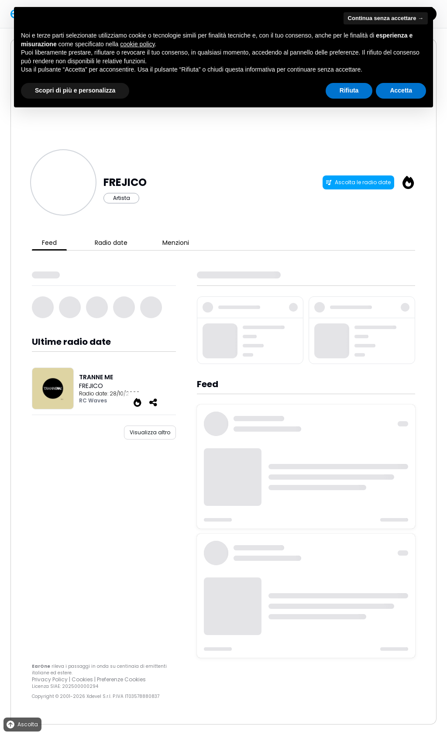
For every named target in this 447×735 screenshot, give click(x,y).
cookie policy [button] (137, 44)
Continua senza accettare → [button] (385, 18)
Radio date (111, 242)
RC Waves (93, 400)
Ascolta (21, 724)
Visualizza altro (150, 432)
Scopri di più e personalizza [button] (75, 90)
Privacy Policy (50, 679)
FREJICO (91, 385)
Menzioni (175, 242)
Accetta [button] (401, 90)
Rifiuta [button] (349, 90)
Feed (49, 242)
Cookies (82, 679)
